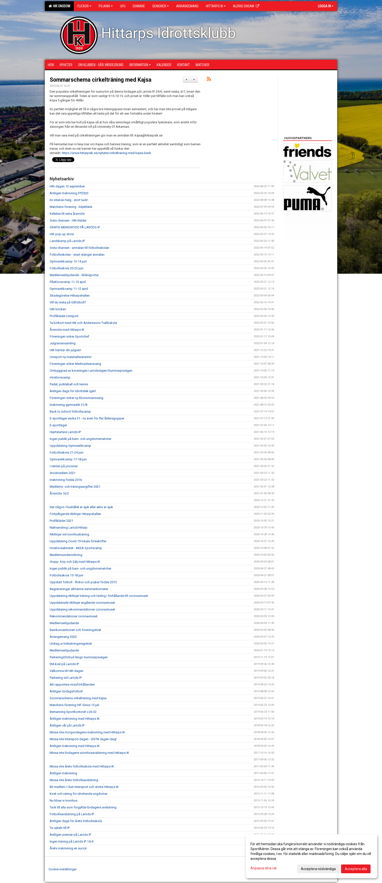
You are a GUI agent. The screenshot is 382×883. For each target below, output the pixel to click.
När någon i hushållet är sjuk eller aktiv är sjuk (81, 507)
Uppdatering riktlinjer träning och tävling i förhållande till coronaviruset (99, 596)
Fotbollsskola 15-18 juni (66, 575)
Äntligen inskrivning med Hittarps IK (75, 718)
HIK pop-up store (62, 234)
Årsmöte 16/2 (59, 493)
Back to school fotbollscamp (70, 411)
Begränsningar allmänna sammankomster (79, 589)
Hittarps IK (216, 6)
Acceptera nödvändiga (318, 869)
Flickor (84, 6)
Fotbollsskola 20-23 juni (66, 268)
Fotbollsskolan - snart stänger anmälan (77, 254)
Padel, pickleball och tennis (69, 384)
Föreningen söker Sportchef (69, 336)
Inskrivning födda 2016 (66, 480)
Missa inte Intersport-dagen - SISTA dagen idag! (83, 739)
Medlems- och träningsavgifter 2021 (75, 486)
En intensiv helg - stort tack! (69, 200)
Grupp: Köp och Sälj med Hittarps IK (75, 561)
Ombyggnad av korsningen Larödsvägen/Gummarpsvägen (91, 370)
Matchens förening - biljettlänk (71, 207)
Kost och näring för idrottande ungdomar (78, 794)
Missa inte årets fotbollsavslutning (74, 780)
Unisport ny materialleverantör (71, 357)
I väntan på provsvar (64, 466)
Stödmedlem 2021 (63, 473)
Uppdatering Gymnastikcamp (70, 445)
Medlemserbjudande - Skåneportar (74, 275)
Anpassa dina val (263, 868)
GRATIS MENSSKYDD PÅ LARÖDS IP (75, 227)
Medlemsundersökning (66, 555)
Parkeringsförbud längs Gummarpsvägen (79, 657)
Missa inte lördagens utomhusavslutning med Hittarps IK (89, 753)
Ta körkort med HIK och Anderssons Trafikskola (83, 323)
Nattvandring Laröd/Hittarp (68, 527)
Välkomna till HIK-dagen (66, 671)
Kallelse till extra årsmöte (67, 213)
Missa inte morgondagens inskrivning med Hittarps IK (87, 732)
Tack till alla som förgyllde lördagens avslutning (83, 807)
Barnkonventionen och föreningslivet (75, 630)
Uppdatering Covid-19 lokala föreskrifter (78, 541)
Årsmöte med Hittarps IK (67, 329)
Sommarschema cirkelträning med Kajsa (100, 80)
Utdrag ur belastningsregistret (71, 643)
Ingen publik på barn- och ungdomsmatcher (80, 439)
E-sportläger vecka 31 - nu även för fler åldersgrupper (87, 418)
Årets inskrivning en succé (68, 848)
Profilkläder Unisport (64, 316)
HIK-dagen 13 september (67, 186)
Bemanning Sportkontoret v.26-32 (73, 712)
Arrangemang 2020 (63, 637)
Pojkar (106, 6)
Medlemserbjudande (64, 623)
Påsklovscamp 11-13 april (68, 282)
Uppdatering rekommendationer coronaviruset (82, 609)
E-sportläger (58, 425)
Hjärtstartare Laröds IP (65, 432)
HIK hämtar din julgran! (65, 350)
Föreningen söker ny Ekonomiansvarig (76, 398)
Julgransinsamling (63, 343)
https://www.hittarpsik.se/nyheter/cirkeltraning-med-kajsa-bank (106, 153)
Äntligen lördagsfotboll (66, 691)
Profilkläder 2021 (61, 521)
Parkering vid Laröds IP (66, 677)
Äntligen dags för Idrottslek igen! (73, 391)
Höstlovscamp (60, 377)
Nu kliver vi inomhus (63, 800)
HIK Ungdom (59, 6)
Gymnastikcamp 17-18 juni (68, 459)
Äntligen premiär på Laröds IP (70, 834)
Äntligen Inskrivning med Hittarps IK (75, 746)
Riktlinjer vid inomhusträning (69, 534)
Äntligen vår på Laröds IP (67, 725)
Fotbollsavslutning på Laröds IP (72, 814)
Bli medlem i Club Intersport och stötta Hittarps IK (84, 787)
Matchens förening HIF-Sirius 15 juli (74, 705)
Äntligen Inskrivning (63, 773)
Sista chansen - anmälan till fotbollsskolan (79, 248)
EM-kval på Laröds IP (64, 664)
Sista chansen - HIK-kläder (68, 220)
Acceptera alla (356, 869)
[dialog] (311, 856)
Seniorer (160, 6)
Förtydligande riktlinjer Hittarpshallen (75, 514)
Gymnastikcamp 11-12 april (69, 289)
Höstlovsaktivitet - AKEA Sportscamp (76, 548)
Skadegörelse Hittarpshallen (70, 295)
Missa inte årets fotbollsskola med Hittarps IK (82, 766)
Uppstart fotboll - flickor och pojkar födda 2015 (83, 582)
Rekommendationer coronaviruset (73, 616)
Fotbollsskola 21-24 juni (66, 452)
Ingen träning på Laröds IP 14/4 (71, 841)
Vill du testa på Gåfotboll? (68, 302)
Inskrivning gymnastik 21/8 (68, 405)
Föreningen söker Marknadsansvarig (75, 364)
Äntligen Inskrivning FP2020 (69, 193)
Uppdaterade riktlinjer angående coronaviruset (82, 602)
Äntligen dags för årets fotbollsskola (76, 821)
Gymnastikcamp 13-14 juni (68, 261)
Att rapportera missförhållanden (72, 684)
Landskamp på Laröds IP (67, 241)
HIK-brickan (58, 309)
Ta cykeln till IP (60, 828)
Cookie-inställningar (62, 869)
